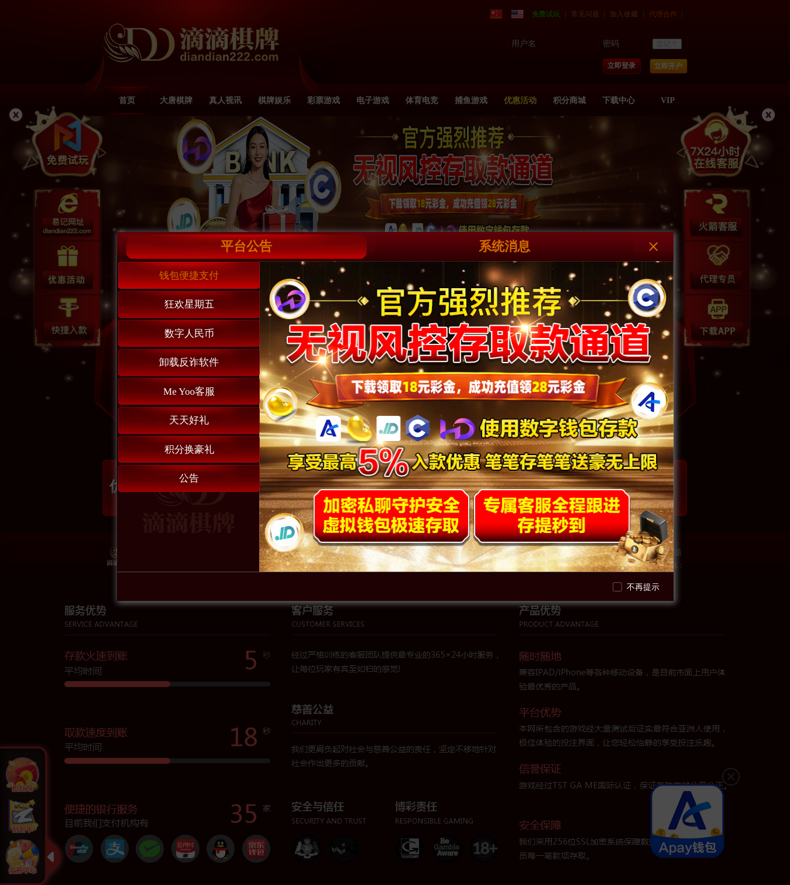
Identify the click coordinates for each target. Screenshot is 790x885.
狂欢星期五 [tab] (189, 304)
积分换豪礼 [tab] (189, 449)
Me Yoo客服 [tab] (189, 391)
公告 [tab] (189, 478)
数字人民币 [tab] (189, 333)
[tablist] (188, 416)
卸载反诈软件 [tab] (189, 362)
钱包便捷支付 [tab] (189, 275)
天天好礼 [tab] (189, 420)
